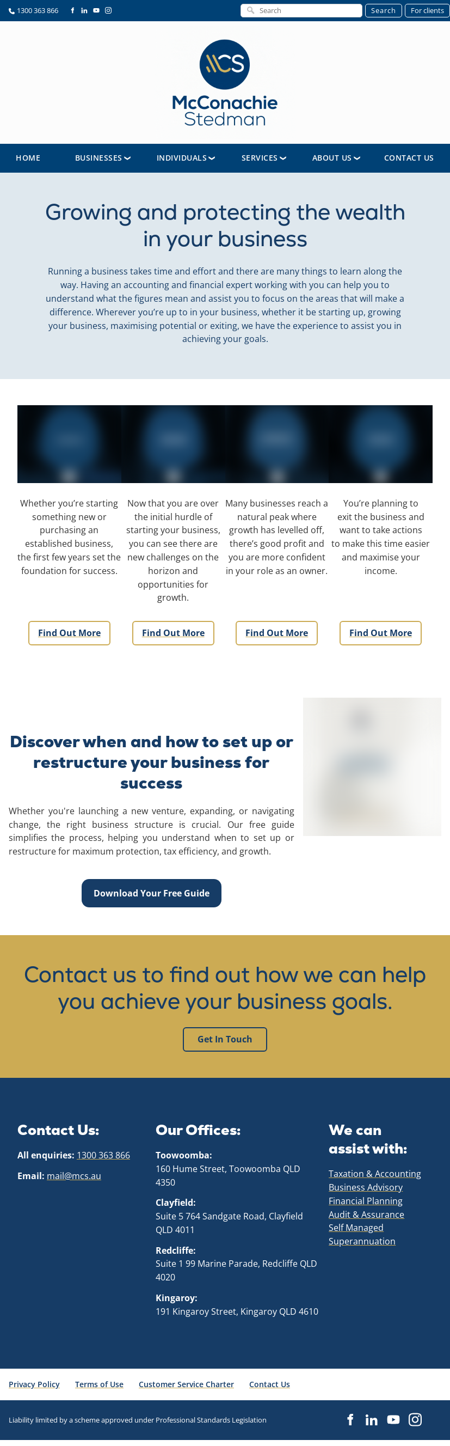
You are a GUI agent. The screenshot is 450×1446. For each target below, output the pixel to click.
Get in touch (225, 1040)
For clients (427, 10)
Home (28, 163)
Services (260, 163)
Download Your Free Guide (151, 892)
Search (383, 10)
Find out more (69, 633)
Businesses (98, 163)
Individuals (182, 163)
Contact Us (409, 163)
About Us (332, 163)
